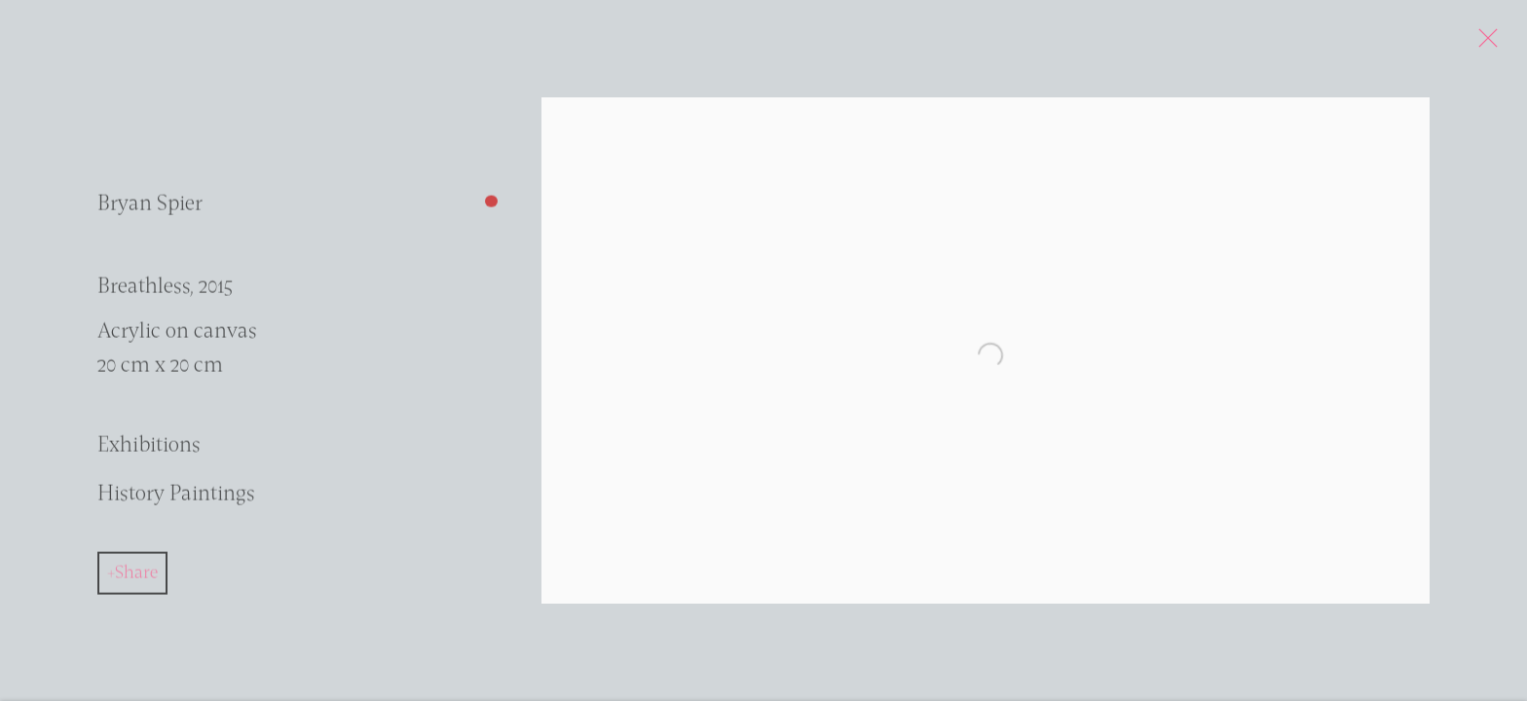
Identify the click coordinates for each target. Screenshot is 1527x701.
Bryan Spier (150, 211)
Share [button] (136, 578)
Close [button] (1499, 43)
